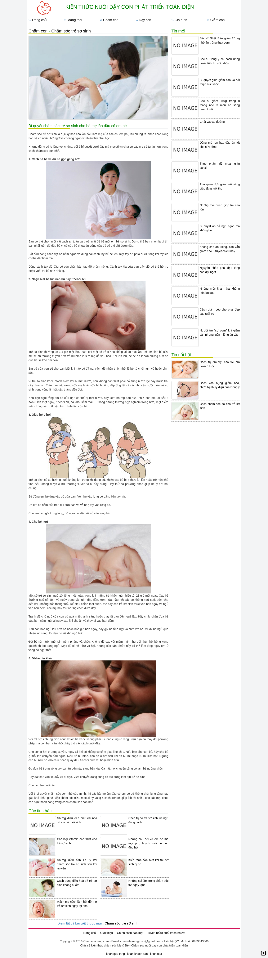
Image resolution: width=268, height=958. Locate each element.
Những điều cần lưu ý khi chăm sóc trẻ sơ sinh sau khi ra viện (77, 864)
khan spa (156, 953)
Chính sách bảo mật (130, 933)
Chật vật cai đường (212, 121)
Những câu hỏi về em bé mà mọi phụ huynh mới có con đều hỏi (148, 843)
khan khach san (137, 953)
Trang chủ (39, 20)
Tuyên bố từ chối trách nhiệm (166, 933)
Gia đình (181, 20)
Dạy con (145, 20)
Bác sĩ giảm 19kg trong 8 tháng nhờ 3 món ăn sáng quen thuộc (220, 105)
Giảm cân (217, 20)
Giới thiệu (106, 933)
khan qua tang (115, 953)
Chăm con (110, 20)
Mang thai (74, 20)
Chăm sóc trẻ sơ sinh (71, 31)
